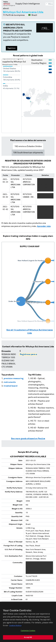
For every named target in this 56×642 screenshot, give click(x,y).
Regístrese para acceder (32, 354)
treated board (10, 386)
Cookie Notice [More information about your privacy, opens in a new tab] (15, 627)
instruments (10, 382)
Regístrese (11, 48)
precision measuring (13, 378)
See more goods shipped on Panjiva (28, 439)
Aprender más (44, 226)
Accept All (28, 638)
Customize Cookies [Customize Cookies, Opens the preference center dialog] (28, 632)
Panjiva (9, 3)
